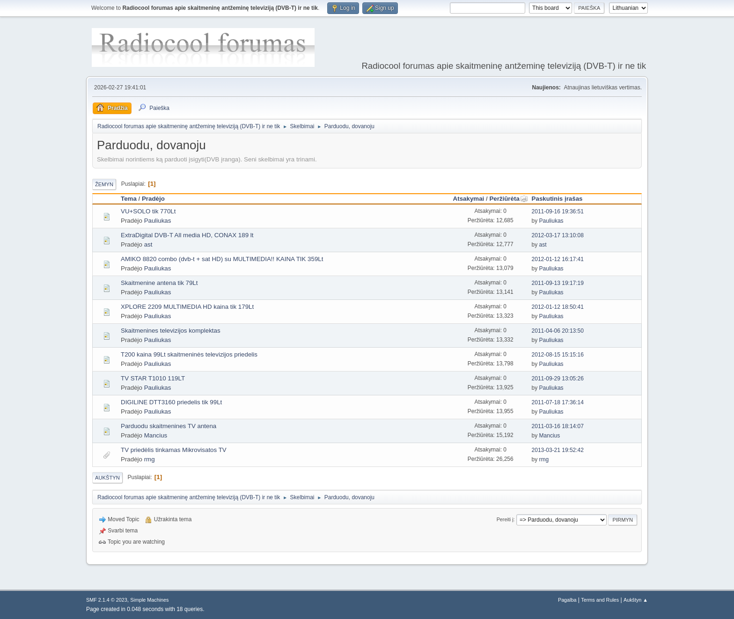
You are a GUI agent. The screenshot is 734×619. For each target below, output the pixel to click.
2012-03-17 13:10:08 (558, 235)
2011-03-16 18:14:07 (558, 426)
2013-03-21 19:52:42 (558, 450)
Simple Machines (149, 600)
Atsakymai (468, 198)
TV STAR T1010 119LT (153, 378)
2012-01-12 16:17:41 (558, 259)
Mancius (156, 435)
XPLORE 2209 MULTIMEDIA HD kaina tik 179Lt (187, 306)
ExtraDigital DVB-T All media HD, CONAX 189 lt (187, 235)
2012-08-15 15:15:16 (558, 354)
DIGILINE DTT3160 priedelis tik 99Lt (171, 402)
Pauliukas (157, 220)
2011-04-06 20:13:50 (558, 331)
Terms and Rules (600, 600)
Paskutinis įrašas (557, 198)
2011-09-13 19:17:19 (558, 283)
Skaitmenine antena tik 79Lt (159, 282)
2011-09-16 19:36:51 (558, 211)
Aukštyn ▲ (636, 600)
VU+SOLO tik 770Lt (148, 211)
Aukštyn (107, 478)
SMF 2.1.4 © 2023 (106, 600)
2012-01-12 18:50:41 (558, 307)
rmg (149, 459)
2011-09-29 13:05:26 (558, 378)
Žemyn (104, 184)
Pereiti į (505, 519)
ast (148, 244)
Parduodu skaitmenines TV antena (168, 426)
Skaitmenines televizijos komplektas (170, 330)
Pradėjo (153, 198)
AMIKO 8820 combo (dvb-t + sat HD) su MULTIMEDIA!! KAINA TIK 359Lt (222, 258)
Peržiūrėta (508, 198)
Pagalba (567, 600)
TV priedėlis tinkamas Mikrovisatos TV (174, 449)
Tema (129, 198)
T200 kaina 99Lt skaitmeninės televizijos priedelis (189, 354)
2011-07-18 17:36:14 (558, 402)
